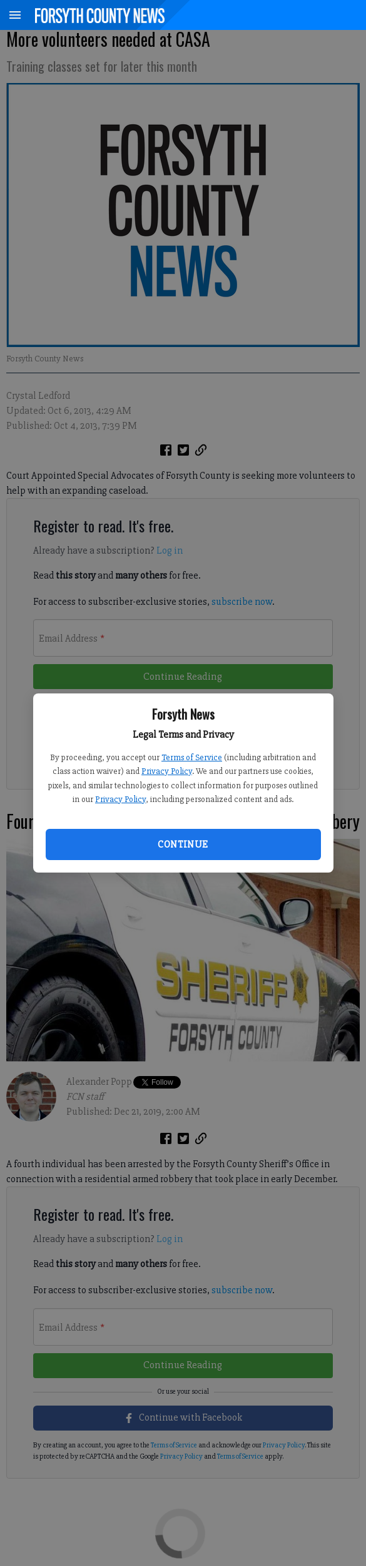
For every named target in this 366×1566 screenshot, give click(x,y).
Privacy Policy (166, 771)
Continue (183, 844)
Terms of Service (191, 757)
